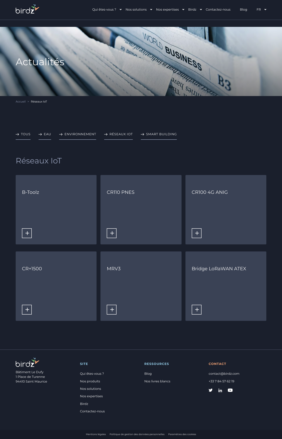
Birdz (192, 10)
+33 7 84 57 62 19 (221, 381)
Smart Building (161, 134)
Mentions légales (96, 434)
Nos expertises (167, 10)
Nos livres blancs (157, 381)
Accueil (21, 101)
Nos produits (90, 381)
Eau (47, 134)
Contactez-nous (218, 10)
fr (259, 10)
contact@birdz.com (224, 374)
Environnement (80, 134)
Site (84, 364)
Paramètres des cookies (182, 434)
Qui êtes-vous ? (104, 10)
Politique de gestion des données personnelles (137, 434)
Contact (217, 364)
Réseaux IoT (121, 134)
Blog (243, 10)
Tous (26, 134)
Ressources (156, 364)
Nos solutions (136, 10)
